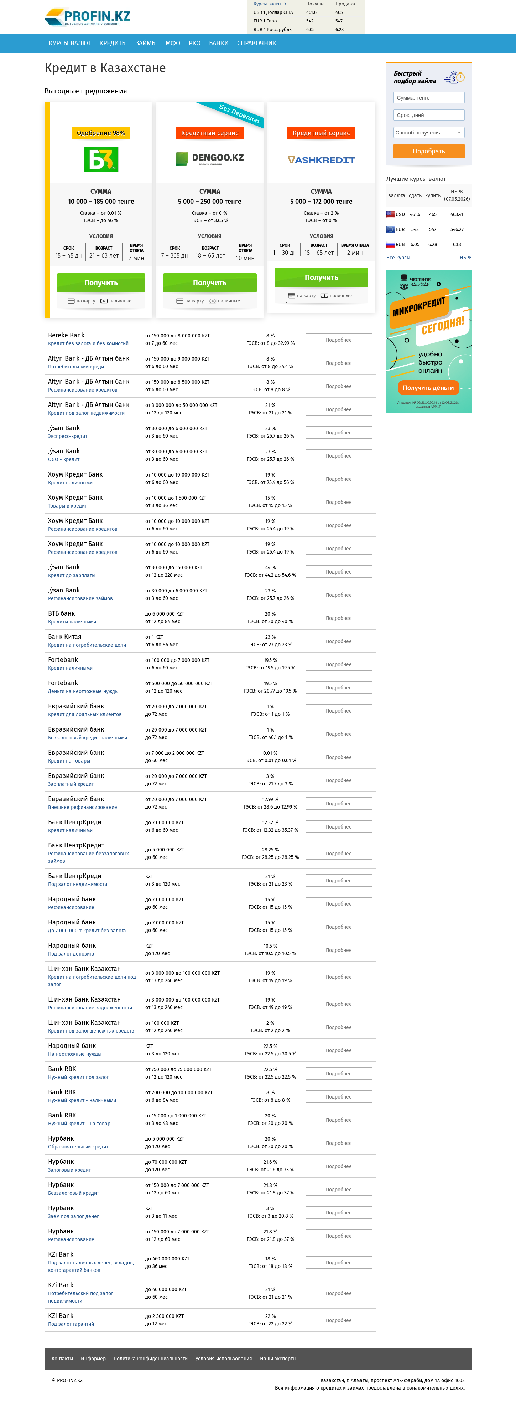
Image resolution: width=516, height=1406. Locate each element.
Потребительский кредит (77, 367)
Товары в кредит (67, 506)
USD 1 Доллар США (273, 12)
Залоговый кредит (69, 1170)
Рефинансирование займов (80, 599)
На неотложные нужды (74, 1054)
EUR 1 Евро (265, 21)
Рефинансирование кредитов (83, 390)
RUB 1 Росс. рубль (273, 29)
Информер (93, 1359)
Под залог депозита (71, 954)
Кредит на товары (69, 761)
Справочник (256, 43)
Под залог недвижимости (77, 884)
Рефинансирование (71, 908)
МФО (173, 43)
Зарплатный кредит (71, 784)
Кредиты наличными (72, 622)
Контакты (62, 1359)
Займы (146, 43)
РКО (194, 43)
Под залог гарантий (71, 1324)
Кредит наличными (70, 483)
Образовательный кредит (78, 1147)
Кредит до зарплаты (71, 575)
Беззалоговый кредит (73, 1193)
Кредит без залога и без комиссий (88, 344)
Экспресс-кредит (67, 436)
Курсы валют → (270, 3)
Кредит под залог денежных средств (91, 1031)
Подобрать (429, 151)
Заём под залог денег (73, 1216)
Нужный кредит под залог (78, 1077)
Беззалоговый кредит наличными (87, 738)
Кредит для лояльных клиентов (85, 715)
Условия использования (224, 1359)
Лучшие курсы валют (416, 179)
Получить (101, 282)
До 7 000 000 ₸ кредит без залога (87, 931)
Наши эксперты (278, 1359)
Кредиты (113, 43)
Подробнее (339, 340)
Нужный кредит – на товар (79, 1124)
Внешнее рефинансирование (82, 807)
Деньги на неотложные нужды (83, 691)
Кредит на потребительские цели (87, 645)
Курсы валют (70, 43)
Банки (219, 43)
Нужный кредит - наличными (82, 1100)
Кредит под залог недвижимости (86, 413)
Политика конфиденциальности (151, 1359)
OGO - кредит (63, 460)
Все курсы (398, 258)
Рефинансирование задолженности (90, 1008)
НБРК (466, 258)
